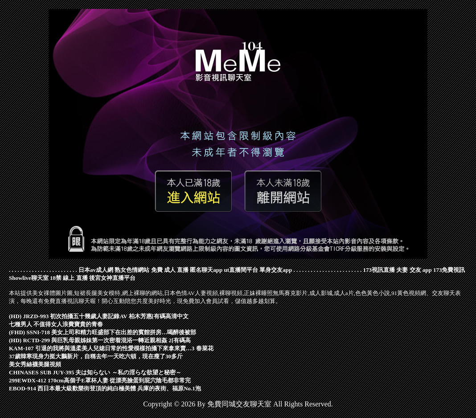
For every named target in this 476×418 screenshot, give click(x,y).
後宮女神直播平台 (112, 278)
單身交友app (275, 269)
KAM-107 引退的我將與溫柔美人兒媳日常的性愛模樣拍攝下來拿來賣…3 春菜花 (111, 348)
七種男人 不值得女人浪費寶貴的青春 (56, 324)
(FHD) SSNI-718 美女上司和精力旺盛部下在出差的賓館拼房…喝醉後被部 (102, 332)
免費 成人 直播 (170, 269)
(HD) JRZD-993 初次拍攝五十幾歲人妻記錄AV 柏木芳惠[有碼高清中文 (99, 316)
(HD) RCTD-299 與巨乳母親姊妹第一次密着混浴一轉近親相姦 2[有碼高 (100, 340)
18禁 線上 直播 (69, 278)
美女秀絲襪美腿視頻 (35, 364)
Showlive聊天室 (29, 278)
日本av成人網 (95, 269)
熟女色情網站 (132, 269)
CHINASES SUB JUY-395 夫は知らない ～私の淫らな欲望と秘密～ (95, 372)
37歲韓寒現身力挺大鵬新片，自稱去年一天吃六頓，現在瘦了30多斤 (96, 356)
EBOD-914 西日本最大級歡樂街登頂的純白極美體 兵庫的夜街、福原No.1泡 (105, 388)
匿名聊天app (206, 269)
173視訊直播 (379, 269)
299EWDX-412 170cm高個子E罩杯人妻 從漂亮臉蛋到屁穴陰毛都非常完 (100, 380)
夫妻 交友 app (413, 269)
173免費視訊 (449, 269)
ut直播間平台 (241, 269)
